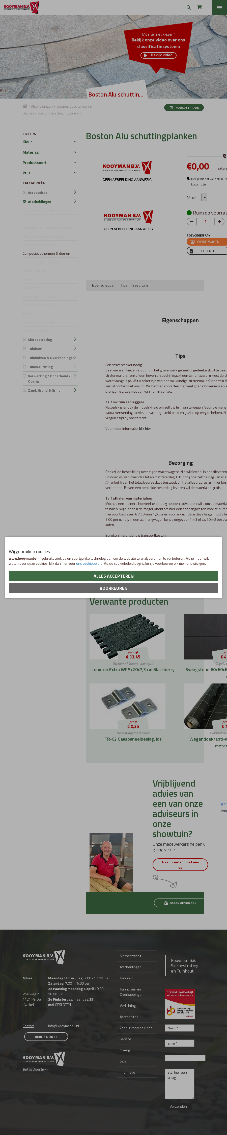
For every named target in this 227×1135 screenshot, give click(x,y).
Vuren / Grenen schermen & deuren (50, 219)
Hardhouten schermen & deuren (47, 227)
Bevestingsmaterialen (39, 322)
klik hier (145, 428)
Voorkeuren (114, 588)
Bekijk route (46, 1036)
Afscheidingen (42, 106)
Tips (124, 285)
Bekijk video (158, 55)
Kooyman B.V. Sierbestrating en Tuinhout (184, 965)
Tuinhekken (31, 313)
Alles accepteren (114, 576)
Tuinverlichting (40, 366)
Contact (28, 1025)
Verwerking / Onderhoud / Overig (49, 378)
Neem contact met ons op (180, 864)
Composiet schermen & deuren (46, 253)
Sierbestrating (40, 339)
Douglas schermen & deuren (44, 236)
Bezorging (140, 285)
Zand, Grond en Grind (136, 1027)
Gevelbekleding (35, 330)
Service (125, 1039)
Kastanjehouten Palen (39, 210)
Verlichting (128, 1005)
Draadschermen (35, 270)
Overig (125, 1050)
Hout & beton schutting (40, 244)
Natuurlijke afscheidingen (42, 262)
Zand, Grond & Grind (44, 390)
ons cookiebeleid (89, 563)
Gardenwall (31, 287)
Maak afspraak (184, 107)
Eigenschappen (104, 285)
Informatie (127, 1072)
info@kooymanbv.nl (63, 1025)
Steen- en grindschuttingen (43, 296)
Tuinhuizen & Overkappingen (51, 357)
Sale (123, 1061)
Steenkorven (33, 279)
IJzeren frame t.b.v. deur (41, 305)
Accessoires (37, 192)
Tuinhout (35, 348)
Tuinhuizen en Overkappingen (132, 991)
